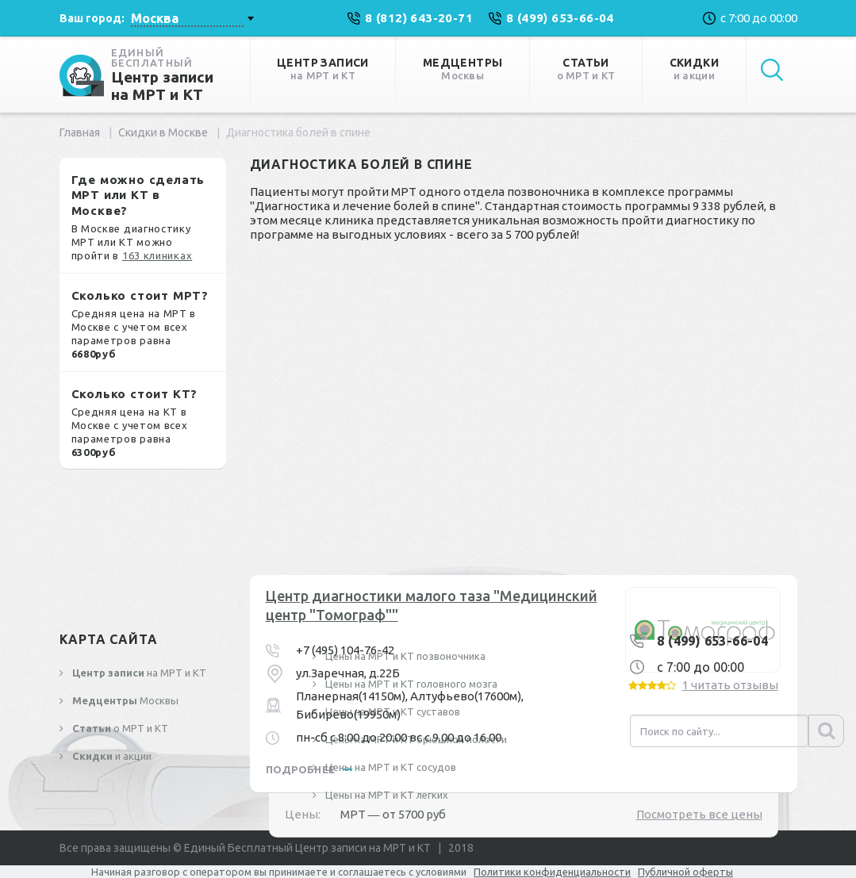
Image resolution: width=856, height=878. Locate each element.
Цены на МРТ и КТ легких (385, 794)
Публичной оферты (685, 871)
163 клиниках (157, 255)
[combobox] (192, 18)
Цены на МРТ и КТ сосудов (389, 767)
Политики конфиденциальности (552, 871)
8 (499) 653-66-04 (712, 641)
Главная (79, 132)
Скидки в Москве (163, 132)
